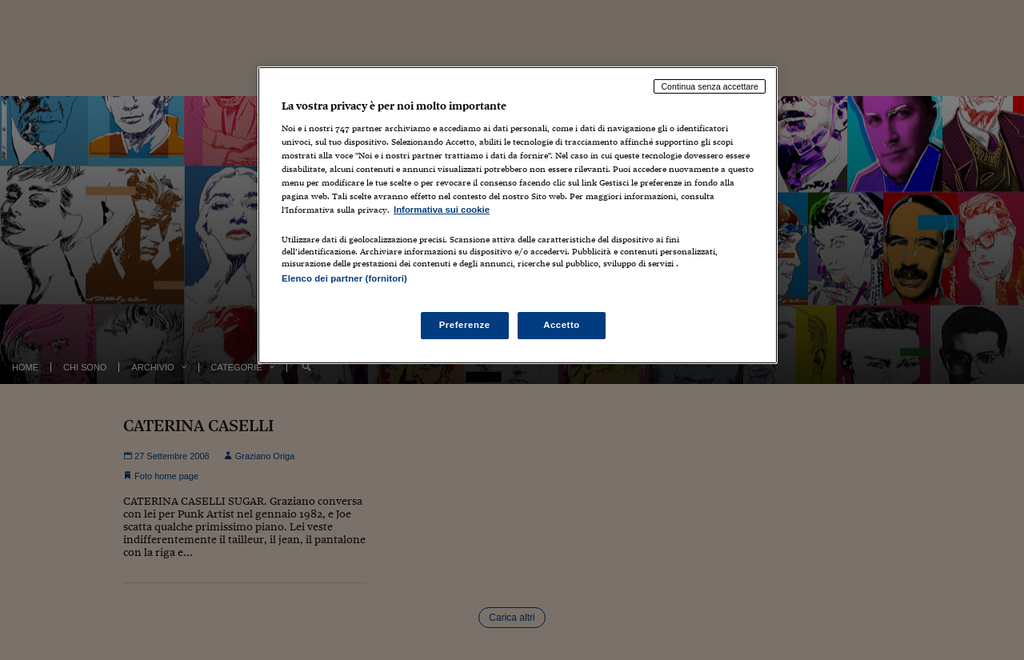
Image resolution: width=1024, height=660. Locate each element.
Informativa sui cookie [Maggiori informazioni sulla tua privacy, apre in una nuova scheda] (442, 209)
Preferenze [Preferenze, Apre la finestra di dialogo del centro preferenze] (464, 325)
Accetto (561, 325)
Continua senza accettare (709, 86)
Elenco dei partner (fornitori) (344, 278)
